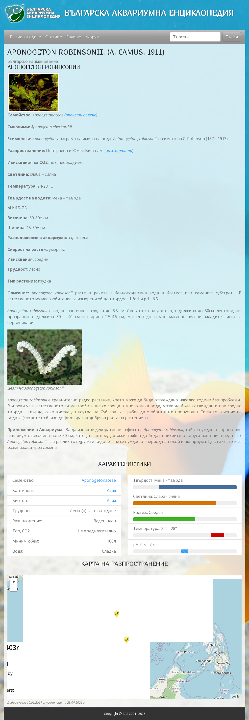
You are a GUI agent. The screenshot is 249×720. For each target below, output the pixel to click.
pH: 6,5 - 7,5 (144, 544)
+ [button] (13, 581)
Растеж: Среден (148, 512)
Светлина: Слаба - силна (156, 496)
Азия (111, 490)
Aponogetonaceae (99, 480)
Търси (232, 37)
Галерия (74, 37)
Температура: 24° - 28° (155, 528)
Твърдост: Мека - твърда (158, 480)
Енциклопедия (24, 37)
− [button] (13, 588)
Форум (92, 37)
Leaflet (235, 696)
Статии (52, 37)
